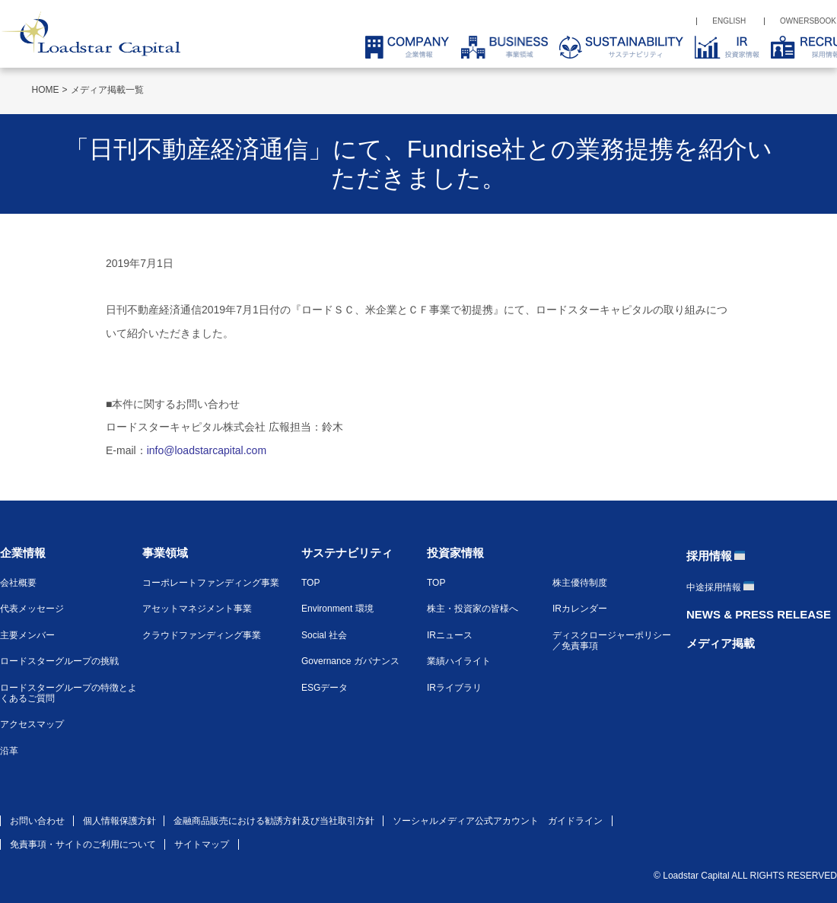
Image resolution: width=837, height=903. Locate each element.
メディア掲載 (720, 643)
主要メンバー (27, 635)
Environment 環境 (337, 608)
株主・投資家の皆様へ (472, 608)
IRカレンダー (579, 608)
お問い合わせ (37, 821)
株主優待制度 (579, 582)
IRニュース (450, 635)
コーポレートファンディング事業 (210, 582)
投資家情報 (455, 552)
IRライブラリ (454, 687)
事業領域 (165, 552)
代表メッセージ (32, 608)
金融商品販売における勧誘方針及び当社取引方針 (273, 821)
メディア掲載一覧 (107, 89)
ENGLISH (729, 21)
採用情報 (709, 555)
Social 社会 (324, 635)
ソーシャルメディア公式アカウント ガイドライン (498, 821)
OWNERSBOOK (808, 21)
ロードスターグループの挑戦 (59, 661)
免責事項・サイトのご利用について (83, 844)
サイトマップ (201, 844)
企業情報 (23, 552)
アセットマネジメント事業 (197, 608)
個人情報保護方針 (119, 821)
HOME (45, 89)
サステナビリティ (347, 552)
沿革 (9, 751)
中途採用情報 (713, 587)
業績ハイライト (459, 661)
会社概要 (18, 582)
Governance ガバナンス (350, 661)
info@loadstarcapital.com (206, 450)
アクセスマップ (32, 724)
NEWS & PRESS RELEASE (758, 614)
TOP (310, 582)
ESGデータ (324, 687)
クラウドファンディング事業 (201, 635)
